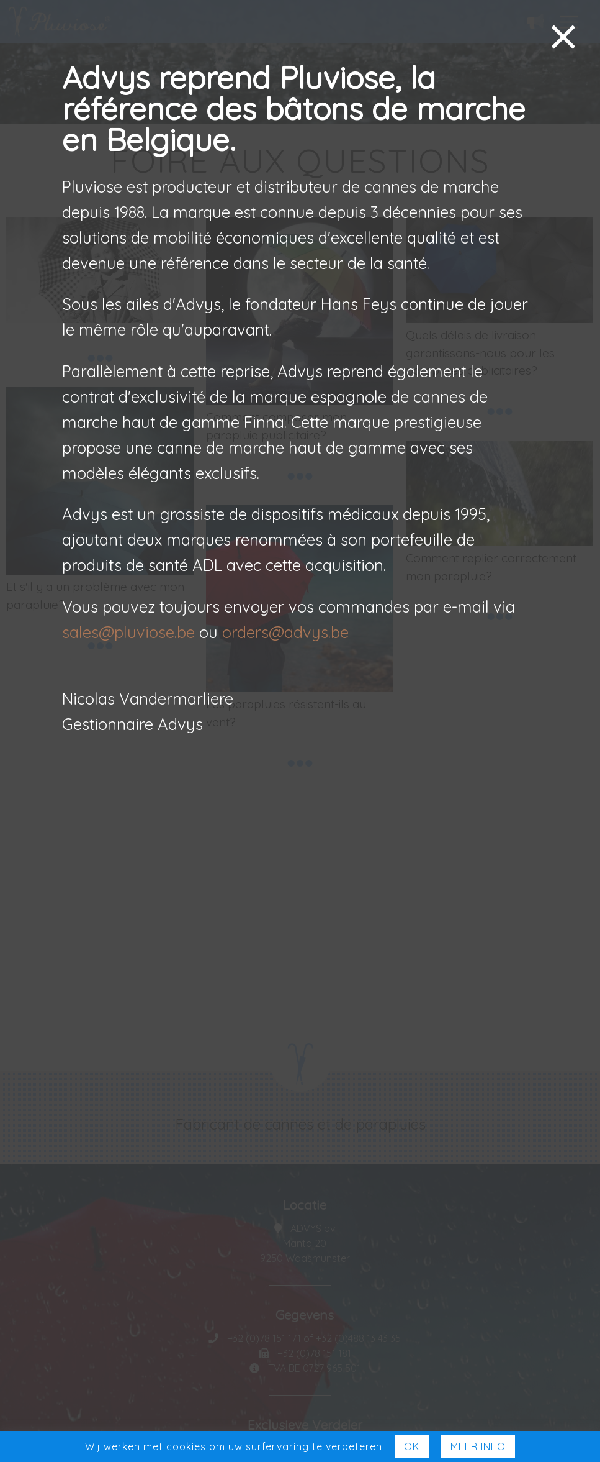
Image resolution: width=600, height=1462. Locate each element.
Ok (411, 1446)
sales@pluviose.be (128, 632)
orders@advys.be (285, 632)
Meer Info (478, 1446)
